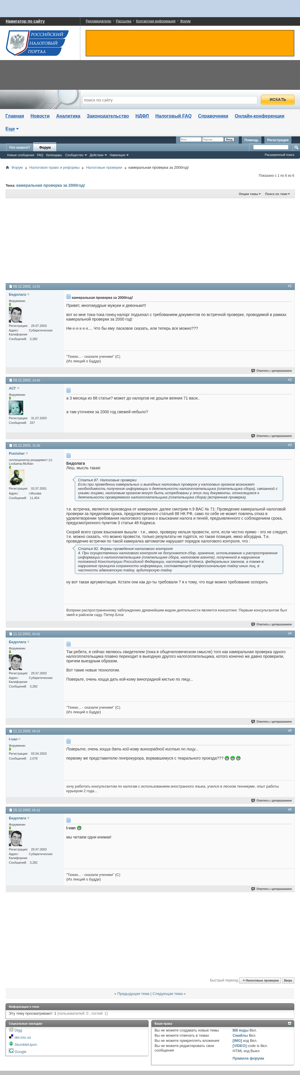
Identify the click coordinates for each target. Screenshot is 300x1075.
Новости (40, 116)
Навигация (117, 155)
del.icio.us (23, 1037)
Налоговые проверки (104, 167)
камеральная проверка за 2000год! (50, 185)
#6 (290, 810)
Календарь (54, 155)
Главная (14, 116)
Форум (185, 21)
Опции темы (248, 194)
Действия (96, 155)
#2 (290, 380)
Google (21, 1052)
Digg (18, 1030)
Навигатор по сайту (25, 21)
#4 (290, 633)
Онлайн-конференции (260, 116)
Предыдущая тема (133, 993)
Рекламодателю (98, 21)
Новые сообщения (20, 155)
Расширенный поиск (279, 154)
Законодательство (108, 116)
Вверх (288, 980)
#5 (290, 731)
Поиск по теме (276, 194)
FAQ (40, 155)
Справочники (213, 116)
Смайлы (240, 1035)
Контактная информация (155, 21)
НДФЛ (142, 116)
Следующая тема (168, 993)
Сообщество (74, 155)
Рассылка (123, 21)
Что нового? (19, 148)
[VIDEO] (240, 1046)
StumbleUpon (26, 1044)
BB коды (241, 1030)
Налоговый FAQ (173, 116)
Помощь (252, 140)
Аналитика (68, 116)
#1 (290, 286)
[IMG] (237, 1040)
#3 (290, 445)
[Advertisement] (77, 240)
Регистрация (278, 140)
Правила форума (248, 1058)
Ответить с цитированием (272, 371)
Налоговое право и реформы (54, 167)
